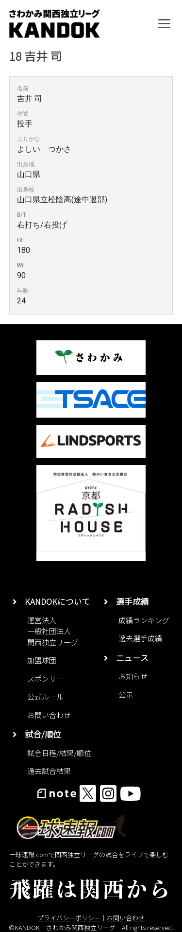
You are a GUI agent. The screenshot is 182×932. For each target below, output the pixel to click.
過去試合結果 (49, 771)
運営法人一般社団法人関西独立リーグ (52, 631)
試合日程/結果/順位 (59, 753)
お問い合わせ (49, 715)
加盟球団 (41, 660)
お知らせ (133, 676)
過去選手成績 (140, 638)
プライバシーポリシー (68, 917)
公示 (125, 694)
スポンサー (45, 678)
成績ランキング (143, 620)
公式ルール (45, 696)
